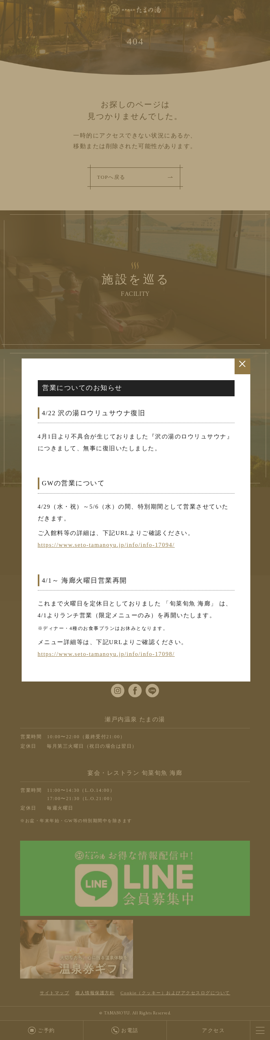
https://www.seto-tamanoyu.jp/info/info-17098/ (107, 654)
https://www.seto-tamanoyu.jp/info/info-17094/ (107, 545)
